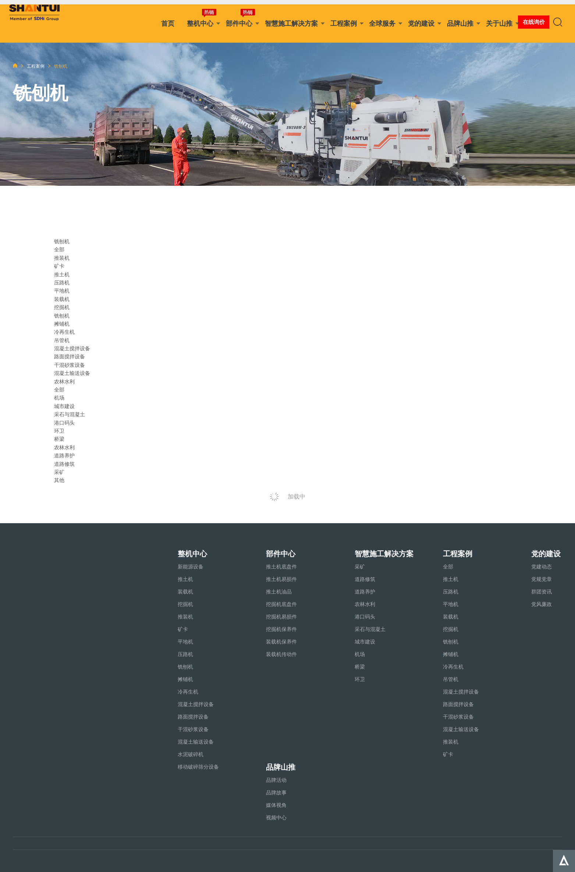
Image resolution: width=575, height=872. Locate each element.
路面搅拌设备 (69, 356)
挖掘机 (62, 307)
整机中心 (200, 23)
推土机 (62, 274)
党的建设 (421, 23)
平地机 (62, 291)
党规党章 (541, 579)
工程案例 (343, 23)
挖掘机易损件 (281, 617)
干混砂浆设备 (69, 365)
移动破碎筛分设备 (198, 767)
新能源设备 (190, 567)
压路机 (62, 283)
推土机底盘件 (281, 567)
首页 (167, 23)
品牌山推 (460, 23)
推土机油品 (279, 592)
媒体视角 (276, 805)
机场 (59, 398)
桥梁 (59, 439)
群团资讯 (541, 592)
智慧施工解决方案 (291, 23)
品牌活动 (276, 780)
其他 (59, 480)
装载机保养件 (281, 642)
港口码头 (64, 423)
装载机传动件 (281, 654)
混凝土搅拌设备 (72, 348)
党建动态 (541, 567)
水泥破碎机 (190, 754)
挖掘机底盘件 (281, 604)
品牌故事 (276, 792)
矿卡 (59, 266)
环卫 (59, 431)
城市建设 (64, 406)
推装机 (62, 258)
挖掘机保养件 (281, 629)
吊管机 (62, 340)
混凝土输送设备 (72, 373)
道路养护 (64, 455)
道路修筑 (64, 464)
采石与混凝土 (69, 414)
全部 (59, 249)
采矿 (59, 472)
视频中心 (276, 817)
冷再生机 (64, 332)
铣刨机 (62, 316)
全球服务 (382, 23)
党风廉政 (541, 604)
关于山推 (499, 23)
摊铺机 (62, 324)
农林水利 (64, 447)
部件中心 (239, 23)
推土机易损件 (281, 579)
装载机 (62, 299)
